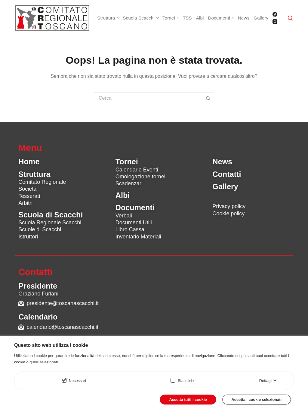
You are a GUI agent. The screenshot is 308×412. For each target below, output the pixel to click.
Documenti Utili (134, 223)
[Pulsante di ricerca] (208, 98)
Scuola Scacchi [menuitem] (141, 18)
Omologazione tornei (140, 177)
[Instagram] (275, 21)
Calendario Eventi (137, 170)
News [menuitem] (243, 17)
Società (27, 189)
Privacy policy (228, 206)
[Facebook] (275, 14)
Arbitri (25, 203)
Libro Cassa (130, 229)
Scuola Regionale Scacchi (49, 223)
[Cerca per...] (148, 98)
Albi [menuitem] (200, 17)
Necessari (77, 380)
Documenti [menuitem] (222, 18)
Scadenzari (129, 183)
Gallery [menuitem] (261, 17)
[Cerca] (290, 18)
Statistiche (187, 380)
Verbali (124, 216)
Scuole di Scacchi (39, 229)
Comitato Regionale (42, 182)
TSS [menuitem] (187, 17)
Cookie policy (228, 214)
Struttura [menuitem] (109, 18)
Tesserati (29, 196)
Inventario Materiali (138, 237)
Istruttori (28, 237)
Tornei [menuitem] (171, 18)
